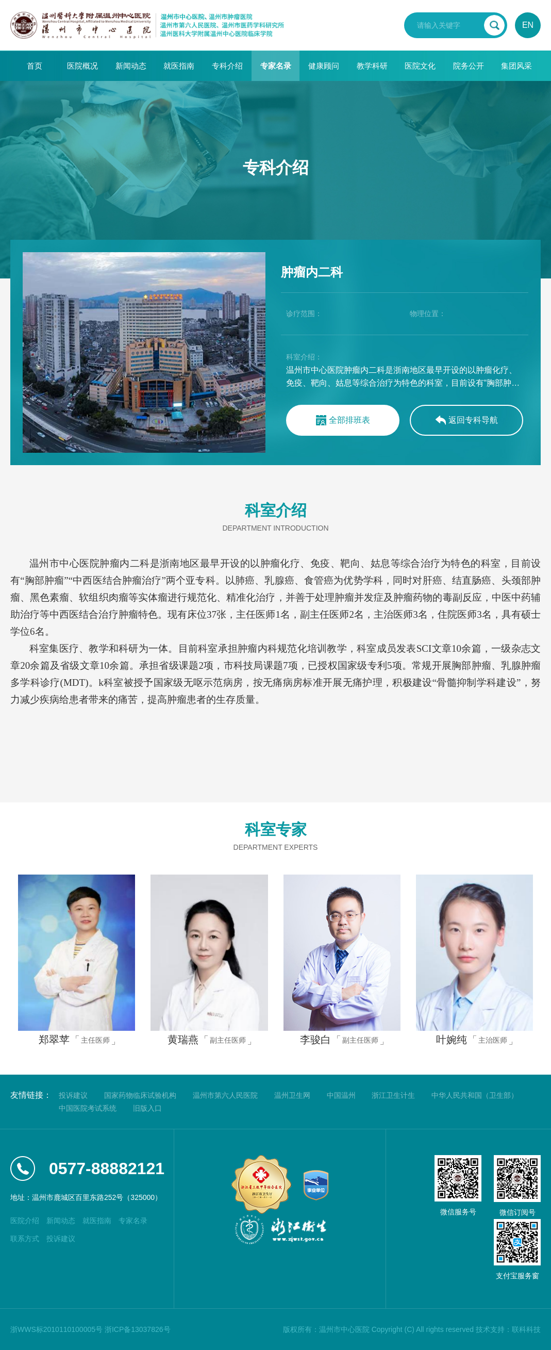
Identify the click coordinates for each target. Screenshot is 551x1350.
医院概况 (82, 65)
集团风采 (516, 65)
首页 (34, 65)
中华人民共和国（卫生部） (474, 1095)
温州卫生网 (292, 1095)
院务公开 (468, 65)
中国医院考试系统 (87, 1108)
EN (527, 25)
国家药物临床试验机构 (140, 1095)
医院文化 (420, 65)
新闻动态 (130, 65)
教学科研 (372, 65)
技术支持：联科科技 (508, 1329)
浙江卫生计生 (393, 1095)
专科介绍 (227, 65)
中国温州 (341, 1095)
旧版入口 (147, 1108)
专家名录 (275, 65)
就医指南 (178, 65)
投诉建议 (73, 1095)
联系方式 (24, 1238)
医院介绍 (24, 1220)
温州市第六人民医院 (225, 1095)
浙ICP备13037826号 (138, 1329)
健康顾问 (323, 65)
